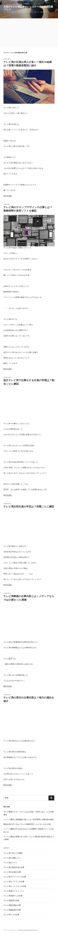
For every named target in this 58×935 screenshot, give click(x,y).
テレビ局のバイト (10, 863)
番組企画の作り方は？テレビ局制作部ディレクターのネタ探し (27, 824)
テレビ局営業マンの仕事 (13, 896)
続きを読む (7, 196)
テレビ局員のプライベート (13, 891)
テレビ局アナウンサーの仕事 (14, 877)
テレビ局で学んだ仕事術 (13, 853)
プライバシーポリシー (10, 930)
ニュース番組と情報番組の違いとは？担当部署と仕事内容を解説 (28, 819)
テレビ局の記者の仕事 (12, 872)
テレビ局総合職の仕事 (12, 905)
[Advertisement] (29, 32)
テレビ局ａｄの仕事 (11, 915)
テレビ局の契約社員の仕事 (13, 867)
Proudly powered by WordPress (27, 930)
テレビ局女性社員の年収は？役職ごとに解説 (28, 506)
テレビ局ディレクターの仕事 (14, 886)
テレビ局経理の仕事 (11, 900)
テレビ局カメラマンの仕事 (13, 882)
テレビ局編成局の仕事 (12, 910)
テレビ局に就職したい (12, 858)
